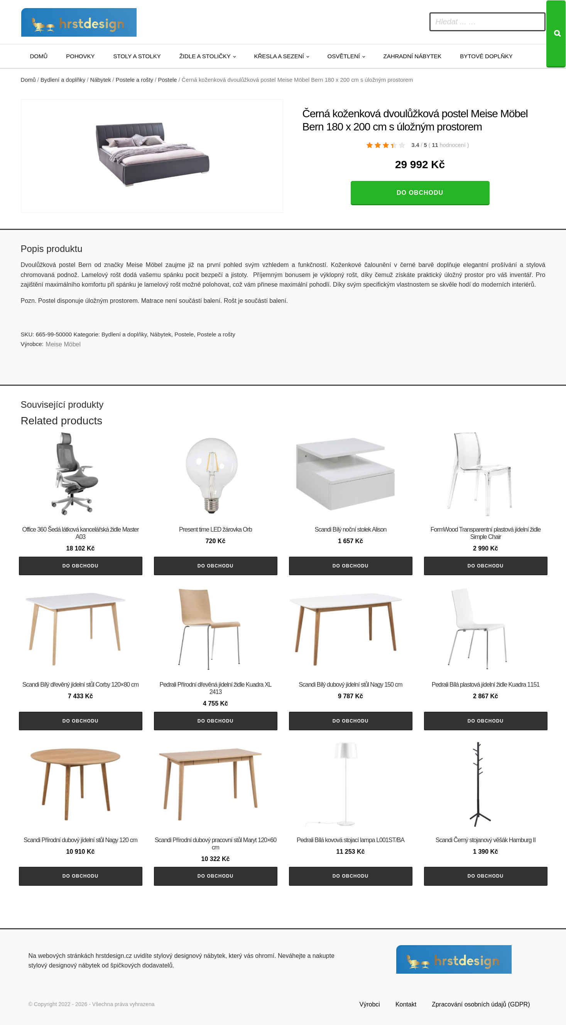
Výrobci (370, 1004)
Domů (39, 56)
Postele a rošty (134, 80)
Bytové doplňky (486, 56)
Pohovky (80, 56)
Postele (167, 80)
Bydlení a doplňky (63, 80)
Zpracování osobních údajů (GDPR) (481, 1004)
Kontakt (405, 1004)
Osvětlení (344, 56)
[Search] (556, 34)
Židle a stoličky (205, 56)
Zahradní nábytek (412, 56)
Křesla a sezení (279, 56)
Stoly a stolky (137, 56)
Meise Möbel (63, 344)
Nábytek (100, 80)
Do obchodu (420, 192)
